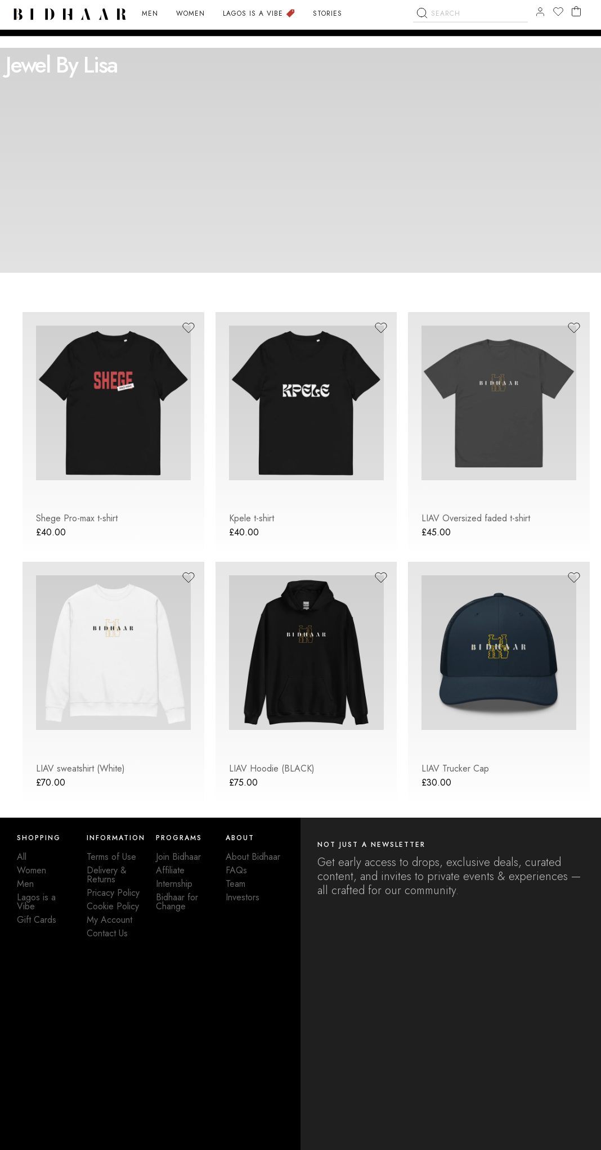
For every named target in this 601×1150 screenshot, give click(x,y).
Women (31, 870)
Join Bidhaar (178, 856)
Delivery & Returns (107, 875)
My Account (109, 919)
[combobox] (470, 33)
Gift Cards (36, 919)
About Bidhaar (253, 856)
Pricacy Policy (113, 892)
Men (25, 883)
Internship (174, 883)
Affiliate (170, 870)
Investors (242, 897)
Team (235, 883)
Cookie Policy (113, 906)
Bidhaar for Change (177, 902)
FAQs (236, 870)
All (21, 856)
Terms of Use (111, 856)
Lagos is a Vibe (36, 902)
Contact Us (107, 933)
